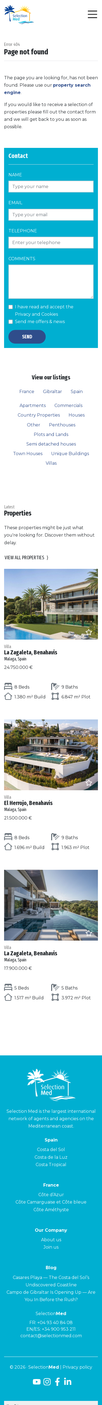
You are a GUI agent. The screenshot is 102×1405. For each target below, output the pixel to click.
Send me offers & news (40, 321)
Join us (51, 1247)
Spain (77, 391)
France (26, 391)
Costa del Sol (51, 1149)
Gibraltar (52, 391)
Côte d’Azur (51, 1194)
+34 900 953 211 (59, 1329)
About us (51, 1239)
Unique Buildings (70, 453)
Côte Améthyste (51, 1209)
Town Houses (27, 453)
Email (15, 202)
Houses (77, 415)
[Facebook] (57, 1383)
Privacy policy (77, 1367)
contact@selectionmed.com (51, 1335)
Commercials (68, 405)
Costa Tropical (51, 1164)
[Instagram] (47, 1383)
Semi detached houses (51, 444)
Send (27, 337)
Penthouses (62, 425)
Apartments (33, 405)
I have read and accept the (44, 310)
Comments (21, 258)
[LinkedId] (68, 1383)
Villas (51, 463)
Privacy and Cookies (36, 314)
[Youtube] (35, 1383)
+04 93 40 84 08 (55, 1322)
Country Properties (39, 415)
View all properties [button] (26, 558)
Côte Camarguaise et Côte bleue (51, 1202)
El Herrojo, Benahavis (51, 803)
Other (33, 425)
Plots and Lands (51, 434)
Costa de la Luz (51, 1157)
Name (15, 174)
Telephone (22, 230)
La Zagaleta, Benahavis (51, 652)
